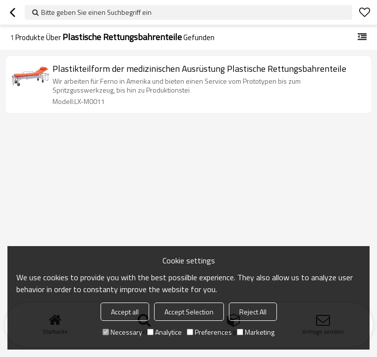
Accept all (125, 311)
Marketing (255, 332)
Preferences (209, 332)
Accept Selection (189, 311)
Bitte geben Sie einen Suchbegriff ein (96, 12)
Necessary (122, 332)
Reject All (253, 311)
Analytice (164, 332)
